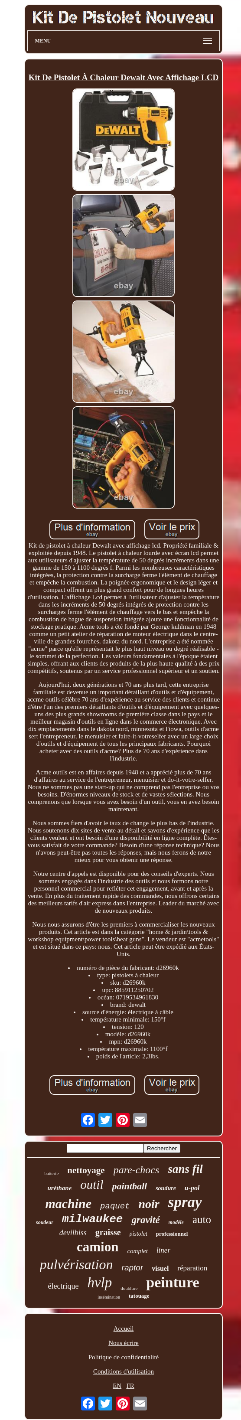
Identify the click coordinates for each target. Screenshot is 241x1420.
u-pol (192, 1187)
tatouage (139, 1296)
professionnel (172, 1234)
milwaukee (92, 1219)
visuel (160, 1268)
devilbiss (73, 1232)
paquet (115, 1206)
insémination (109, 1297)
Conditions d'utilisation (123, 1371)
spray (185, 1202)
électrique (63, 1286)
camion (97, 1246)
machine (68, 1203)
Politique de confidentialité (123, 1357)
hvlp (99, 1282)
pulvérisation (76, 1264)
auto (201, 1219)
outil (91, 1184)
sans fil (185, 1168)
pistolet (138, 1234)
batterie (51, 1173)
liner (163, 1250)
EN (117, 1385)
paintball (129, 1186)
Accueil (124, 1328)
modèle (176, 1222)
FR (130, 1385)
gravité (145, 1219)
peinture (172, 1282)
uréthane (59, 1188)
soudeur (44, 1222)
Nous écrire (123, 1342)
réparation (192, 1268)
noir (149, 1204)
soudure (166, 1188)
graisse (108, 1232)
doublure (128, 1288)
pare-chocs (137, 1169)
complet (137, 1250)
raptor (132, 1267)
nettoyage (85, 1170)
